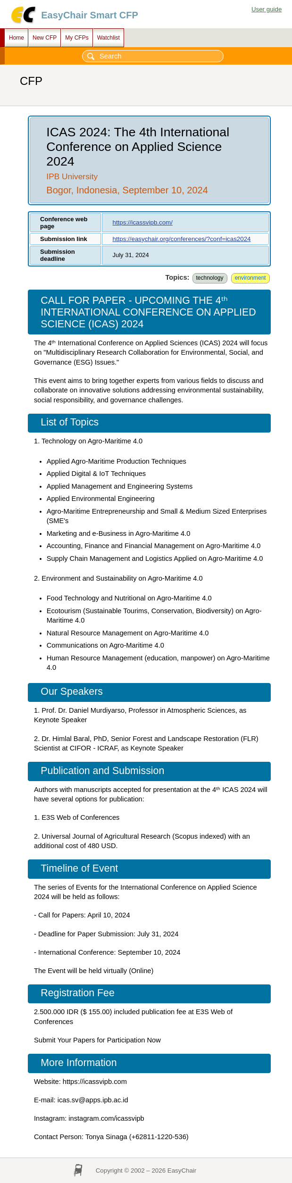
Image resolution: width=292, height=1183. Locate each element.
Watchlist (108, 37)
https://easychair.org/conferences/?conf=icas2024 (181, 238)
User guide (266, 9)
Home (16, 37)
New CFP (45, 37)
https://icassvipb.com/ (142, 222)
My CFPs (76, 37)
